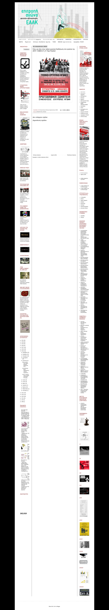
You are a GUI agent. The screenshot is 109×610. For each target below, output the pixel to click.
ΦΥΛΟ (82, 107)
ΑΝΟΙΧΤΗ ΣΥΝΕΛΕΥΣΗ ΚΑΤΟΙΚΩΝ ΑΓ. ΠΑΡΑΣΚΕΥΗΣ (84, 284)
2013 (22, 394)
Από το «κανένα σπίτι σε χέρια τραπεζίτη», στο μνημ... (25, 376)
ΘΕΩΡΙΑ (21, 42)
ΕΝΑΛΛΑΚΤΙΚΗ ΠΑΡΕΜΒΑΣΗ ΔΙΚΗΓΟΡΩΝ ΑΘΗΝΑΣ (84, 386)
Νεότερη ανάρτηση (37, 155)
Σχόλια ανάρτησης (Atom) (43, 157)
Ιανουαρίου (25, 390)
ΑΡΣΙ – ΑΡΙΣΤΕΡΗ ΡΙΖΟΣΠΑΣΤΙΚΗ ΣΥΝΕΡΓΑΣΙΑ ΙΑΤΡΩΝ (84, 391)
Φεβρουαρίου (25, 388)
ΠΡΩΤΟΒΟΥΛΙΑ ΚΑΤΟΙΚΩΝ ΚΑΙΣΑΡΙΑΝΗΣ (84, 311)
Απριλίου (24, 385)
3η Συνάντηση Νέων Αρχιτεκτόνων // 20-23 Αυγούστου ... (25, 370)
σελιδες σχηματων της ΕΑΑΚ (84, 179)
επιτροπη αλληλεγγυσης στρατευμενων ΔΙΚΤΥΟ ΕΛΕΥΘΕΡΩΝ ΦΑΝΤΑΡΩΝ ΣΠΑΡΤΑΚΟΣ (83, 406)
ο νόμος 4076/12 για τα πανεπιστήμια (85, 186)
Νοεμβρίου (25, 354)
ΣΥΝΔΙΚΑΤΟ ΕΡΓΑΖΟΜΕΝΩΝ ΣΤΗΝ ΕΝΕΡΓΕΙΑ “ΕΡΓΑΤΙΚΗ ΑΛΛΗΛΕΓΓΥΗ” (84, 377)
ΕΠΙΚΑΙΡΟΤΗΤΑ (77, 39)
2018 (22, 345)
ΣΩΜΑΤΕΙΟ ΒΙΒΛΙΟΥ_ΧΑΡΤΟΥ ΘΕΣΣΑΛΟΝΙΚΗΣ (84, 371)
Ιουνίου (24, 381)
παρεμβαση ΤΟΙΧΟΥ (79, 42)
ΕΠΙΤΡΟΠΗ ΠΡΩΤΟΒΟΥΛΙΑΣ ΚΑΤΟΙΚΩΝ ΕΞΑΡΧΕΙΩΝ (84, 298)
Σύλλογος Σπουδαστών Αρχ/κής (41, 42)
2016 (22, 349)
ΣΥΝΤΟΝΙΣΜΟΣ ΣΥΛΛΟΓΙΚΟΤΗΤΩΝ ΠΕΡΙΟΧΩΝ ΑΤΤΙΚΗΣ (85, 247)
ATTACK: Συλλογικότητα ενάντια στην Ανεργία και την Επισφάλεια (84, 338)
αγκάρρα (82, 201)
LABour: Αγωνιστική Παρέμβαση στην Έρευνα (85, 343)
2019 (22, 343)
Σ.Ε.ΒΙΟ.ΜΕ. (83, 373)
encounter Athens (84, 208)
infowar (82, 198)
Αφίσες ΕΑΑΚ (83, 174)
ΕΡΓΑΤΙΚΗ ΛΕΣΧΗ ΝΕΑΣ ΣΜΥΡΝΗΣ (84, 258)
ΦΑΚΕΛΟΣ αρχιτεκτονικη (64, 42)
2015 (22, 350)
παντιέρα (82, 205)
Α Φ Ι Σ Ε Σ (22, 39)
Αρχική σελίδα (54, 155)
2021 (22, 340)
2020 (22, 342)
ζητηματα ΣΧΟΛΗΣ (84, 111)
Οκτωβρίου (25, 356)
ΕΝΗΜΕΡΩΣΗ (68, 39)
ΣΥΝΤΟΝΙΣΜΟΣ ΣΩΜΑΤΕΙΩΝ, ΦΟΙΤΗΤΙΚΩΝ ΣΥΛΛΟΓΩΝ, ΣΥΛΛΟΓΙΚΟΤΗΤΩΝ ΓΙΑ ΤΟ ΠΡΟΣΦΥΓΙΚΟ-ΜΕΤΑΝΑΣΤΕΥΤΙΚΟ (85, 234)
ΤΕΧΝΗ (54, 42)
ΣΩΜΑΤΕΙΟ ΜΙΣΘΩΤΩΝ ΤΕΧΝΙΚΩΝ (83, 363)
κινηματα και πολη (84, 113)
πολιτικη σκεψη (84, 116)
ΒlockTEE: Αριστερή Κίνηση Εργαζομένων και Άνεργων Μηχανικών (85, 327)
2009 (22, 401)
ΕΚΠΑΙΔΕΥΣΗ (60, 39)
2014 (22, 392)
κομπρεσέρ (83, 203)
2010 (22, 399)
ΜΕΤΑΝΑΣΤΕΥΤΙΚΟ (85, 100)
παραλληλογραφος (84, 206)
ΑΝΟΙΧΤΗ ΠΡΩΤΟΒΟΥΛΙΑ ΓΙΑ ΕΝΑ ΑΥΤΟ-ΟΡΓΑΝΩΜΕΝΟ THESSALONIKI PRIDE (85, 253)
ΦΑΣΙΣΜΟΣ (83, 106)
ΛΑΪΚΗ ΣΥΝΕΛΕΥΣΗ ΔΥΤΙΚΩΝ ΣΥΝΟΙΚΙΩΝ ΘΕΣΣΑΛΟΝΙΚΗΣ (84, 242)
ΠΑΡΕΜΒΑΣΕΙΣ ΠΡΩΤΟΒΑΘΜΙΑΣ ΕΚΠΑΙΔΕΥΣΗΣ (84, 382)
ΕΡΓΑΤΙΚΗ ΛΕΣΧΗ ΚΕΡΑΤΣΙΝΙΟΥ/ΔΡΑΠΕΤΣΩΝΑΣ (84, 266)
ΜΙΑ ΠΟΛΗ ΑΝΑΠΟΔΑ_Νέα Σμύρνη (84, 303)
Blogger (58, 606)
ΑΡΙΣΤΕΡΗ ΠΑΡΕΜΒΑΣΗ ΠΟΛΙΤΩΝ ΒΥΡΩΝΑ (85, 288)
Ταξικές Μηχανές (84, 200)
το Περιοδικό (83, 197)
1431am (82, 217)
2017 (22, 347)
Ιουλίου (24, 379)
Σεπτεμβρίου (25, 357)
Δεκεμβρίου (25, 352)
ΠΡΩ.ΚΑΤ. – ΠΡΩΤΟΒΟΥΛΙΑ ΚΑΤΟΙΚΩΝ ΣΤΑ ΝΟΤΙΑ (84, 307)
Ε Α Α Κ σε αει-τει (49, 39)
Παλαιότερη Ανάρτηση (71, 155)
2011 (22, 398)
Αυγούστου (25, 360)
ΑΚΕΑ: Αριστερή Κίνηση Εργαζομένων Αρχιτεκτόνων (84, 333)
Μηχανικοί (28, 42)
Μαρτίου (24, 387)
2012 (22, 396)
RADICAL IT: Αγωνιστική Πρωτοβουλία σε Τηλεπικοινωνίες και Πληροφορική (85, 348)
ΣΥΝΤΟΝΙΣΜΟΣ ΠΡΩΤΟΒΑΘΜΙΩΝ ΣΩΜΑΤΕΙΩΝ (84, 359)
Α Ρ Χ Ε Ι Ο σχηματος (34, 39)
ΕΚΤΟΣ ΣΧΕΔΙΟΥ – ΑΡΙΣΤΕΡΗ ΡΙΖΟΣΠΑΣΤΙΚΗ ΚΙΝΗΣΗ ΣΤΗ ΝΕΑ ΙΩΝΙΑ (85, 293)
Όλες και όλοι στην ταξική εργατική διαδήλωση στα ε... (25, 364)
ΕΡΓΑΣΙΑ (85, 39)
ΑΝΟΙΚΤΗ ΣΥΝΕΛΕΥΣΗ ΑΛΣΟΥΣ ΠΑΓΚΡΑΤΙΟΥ (83, 279)
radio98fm (83, 215)
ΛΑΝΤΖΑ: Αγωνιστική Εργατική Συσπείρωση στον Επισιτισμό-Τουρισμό (84, 354)
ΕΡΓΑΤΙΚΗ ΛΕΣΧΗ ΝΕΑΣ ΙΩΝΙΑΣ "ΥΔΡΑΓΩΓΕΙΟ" (84, 270)
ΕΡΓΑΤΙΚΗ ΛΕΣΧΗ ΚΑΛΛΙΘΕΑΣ (84, 261)
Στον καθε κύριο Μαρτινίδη (24, 410)
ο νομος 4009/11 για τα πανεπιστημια (85, 189)
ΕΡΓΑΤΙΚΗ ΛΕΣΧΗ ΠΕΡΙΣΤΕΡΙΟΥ (84, 263)
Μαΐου (24, 383)
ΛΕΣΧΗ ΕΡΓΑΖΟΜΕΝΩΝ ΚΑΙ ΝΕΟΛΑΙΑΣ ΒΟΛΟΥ (84, 274)
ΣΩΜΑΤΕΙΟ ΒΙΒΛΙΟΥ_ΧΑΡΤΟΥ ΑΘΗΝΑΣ (84, 367)
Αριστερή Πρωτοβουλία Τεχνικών (83, 322)
